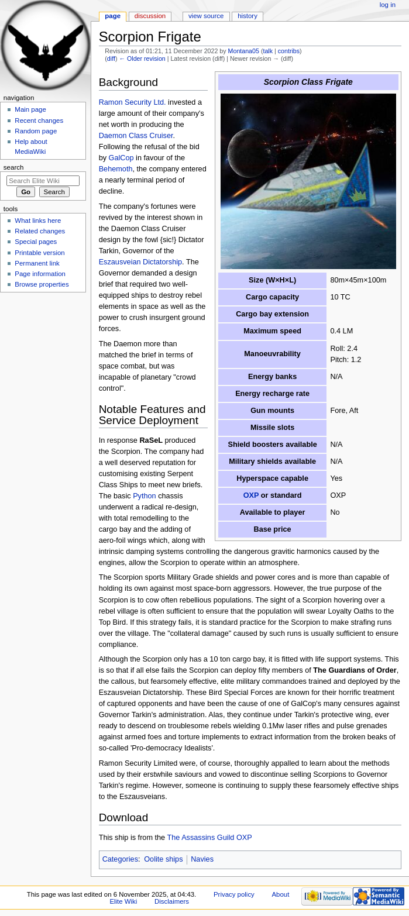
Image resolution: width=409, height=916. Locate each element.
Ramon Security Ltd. (132, 102)
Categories (120, 859)
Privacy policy (234, 894)
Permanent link (37, 263)
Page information (40, 273)
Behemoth (116, 169)
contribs (289, 50)
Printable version (39, 252)
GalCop (121, 158)
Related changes (40, 231)
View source (206, 15)
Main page (30, 109)
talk (268, 50)
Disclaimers (171, 901)
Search (14, 167)
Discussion (150, 15)
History (247, 15)
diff (111, 58)
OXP (251, 495)
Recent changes (39, 120)
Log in (388, 4)
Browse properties (41, 284)
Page (113, 15)
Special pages (36, 241)
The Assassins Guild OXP (209, 838)
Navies (202, 859)
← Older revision (142, 58)
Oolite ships (163, 859)
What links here (38, 220)
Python (144, 496)
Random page (36, 131)
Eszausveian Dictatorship (140, 262)
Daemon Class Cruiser (136, 136)
